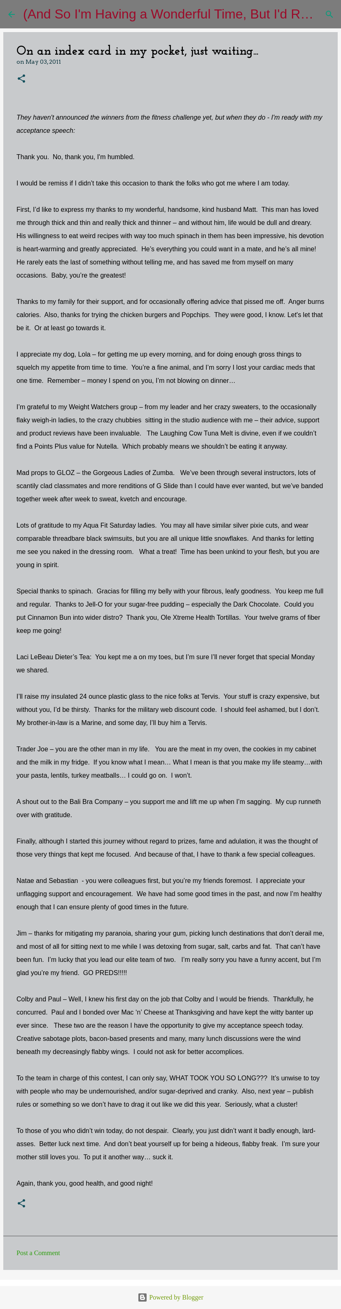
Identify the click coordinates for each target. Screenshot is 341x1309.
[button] (21, 79)
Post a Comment (38, 1252)
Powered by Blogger (170, 1297)
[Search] (329, 14)
